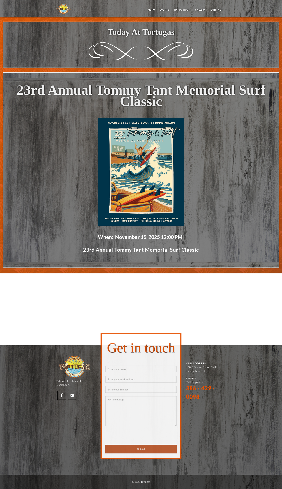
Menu (151, 9)
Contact (216, 9)
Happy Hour (182, 9)
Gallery (200, 9)
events (164, 9)
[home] (63, 9)
